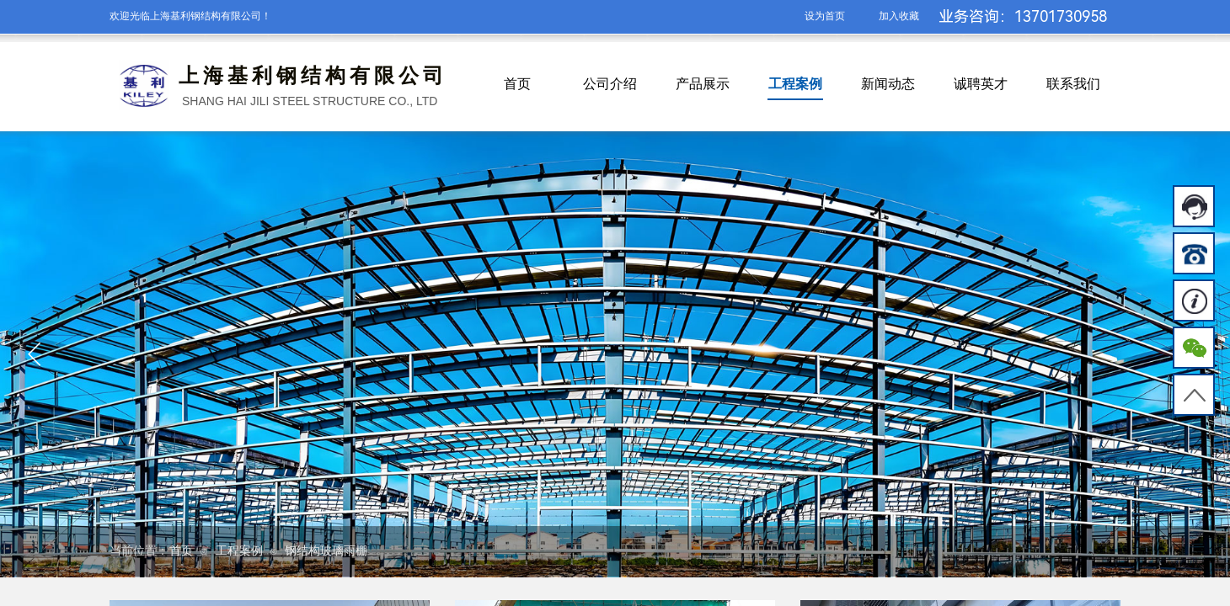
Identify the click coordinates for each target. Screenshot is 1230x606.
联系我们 (1073, 84)
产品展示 (703, 84)
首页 (517, 84)
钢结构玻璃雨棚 (326, 551)
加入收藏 (899, 16)
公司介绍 (610, 84)
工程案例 (795, 84)
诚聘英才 (981, 84)
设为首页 (825, 16)
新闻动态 (888, 84)
